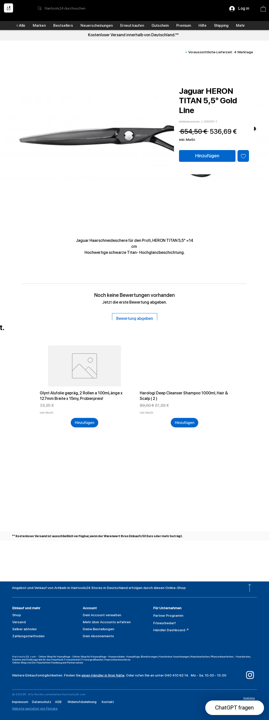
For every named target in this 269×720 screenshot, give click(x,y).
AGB (58, 702)
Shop (16, 615)
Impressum (21, 702)
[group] (134, 386)
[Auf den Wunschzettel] (243, 156)
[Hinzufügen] (84, 423)
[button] (263, 9)
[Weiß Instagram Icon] (250, 675)
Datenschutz (43, 702)
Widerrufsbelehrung (82, 702)
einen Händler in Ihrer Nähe (103, 675)
